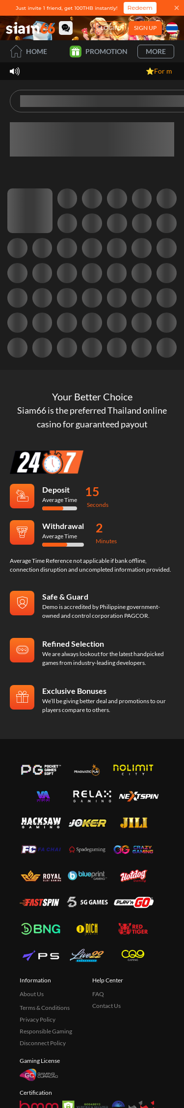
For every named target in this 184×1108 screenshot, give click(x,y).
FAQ (98, 994)
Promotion (99, 51)
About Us (32, 994)
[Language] (172, 28)
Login (110, 27)
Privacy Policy (37, 1019)
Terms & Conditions (45, 1007)
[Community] (66, 28)
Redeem (140, 7)
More (156, 51)
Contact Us (106, 1005)
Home (28, 51)
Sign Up (145, 27)
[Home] (30, 28)
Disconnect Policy (43, 1043)
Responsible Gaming (46, 1031)
